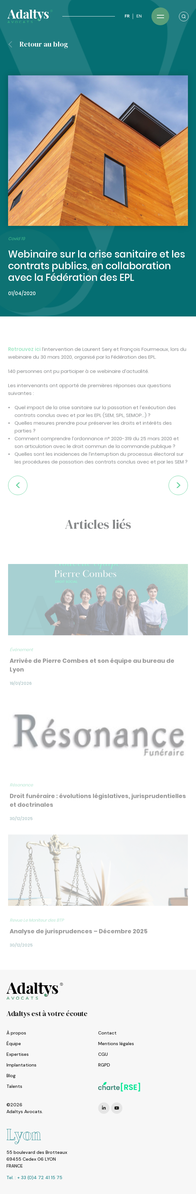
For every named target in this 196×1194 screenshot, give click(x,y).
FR (127, 16)
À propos (16, 1033)
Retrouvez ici (24, 364)
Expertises (17, 1054)
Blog (10, 1075)
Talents (14, 1086)
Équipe (13, 1043)
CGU (103, 1054)
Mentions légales (116, 1043)
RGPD (104, 1065)
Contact (107, 1033)
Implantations (21, 1065)
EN (139, 16)
